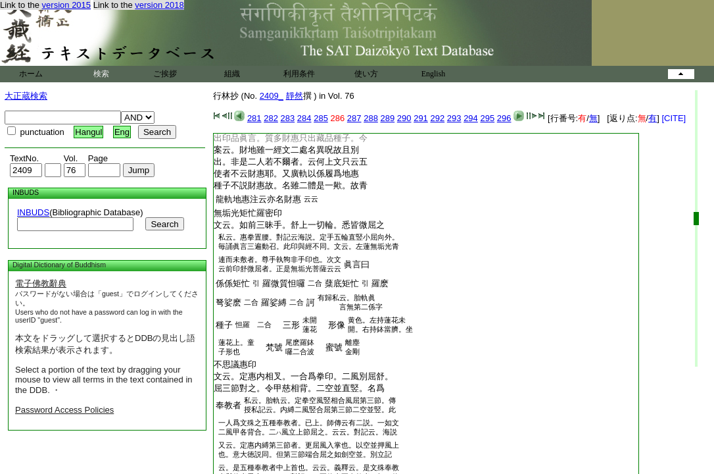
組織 (232, 73)
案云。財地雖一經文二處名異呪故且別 (286, 150)
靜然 (294, 96)
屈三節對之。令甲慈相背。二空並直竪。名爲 (299, 388)
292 (437, 118)
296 (504, 118)
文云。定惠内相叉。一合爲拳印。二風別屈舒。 (303, 376)
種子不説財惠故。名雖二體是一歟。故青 (291, 185)
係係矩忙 (233, 283)
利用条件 (299, 73)
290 (404, 118)
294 (471, 118)
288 (371, 118)
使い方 (366, 73)
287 (354, 118)
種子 (224, 325)
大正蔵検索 (26, 96)
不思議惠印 (235, 364)
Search (164, 224)
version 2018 (159, 5)
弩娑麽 (228, 302)
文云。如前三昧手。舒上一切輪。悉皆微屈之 (299, 225)
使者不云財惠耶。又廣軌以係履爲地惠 (286, 173)
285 (321, 118)
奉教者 (228, 405)
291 (421, 118)
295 (487, 118)
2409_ (271, 96)
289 (388, 118)
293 (454, 118)
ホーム (31, 73)
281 (254, 118)
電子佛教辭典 (40, 283)
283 (288, 118)
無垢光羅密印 (248, 213)
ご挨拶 (165, 73)
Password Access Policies (64, 410)
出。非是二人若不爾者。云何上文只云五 (291, 162)
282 (271, 118)
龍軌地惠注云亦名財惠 (258, 199)
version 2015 (66, 5)
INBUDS (33, 212)
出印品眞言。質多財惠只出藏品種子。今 (291, 138)
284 (304, 118)
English (433, 73)
